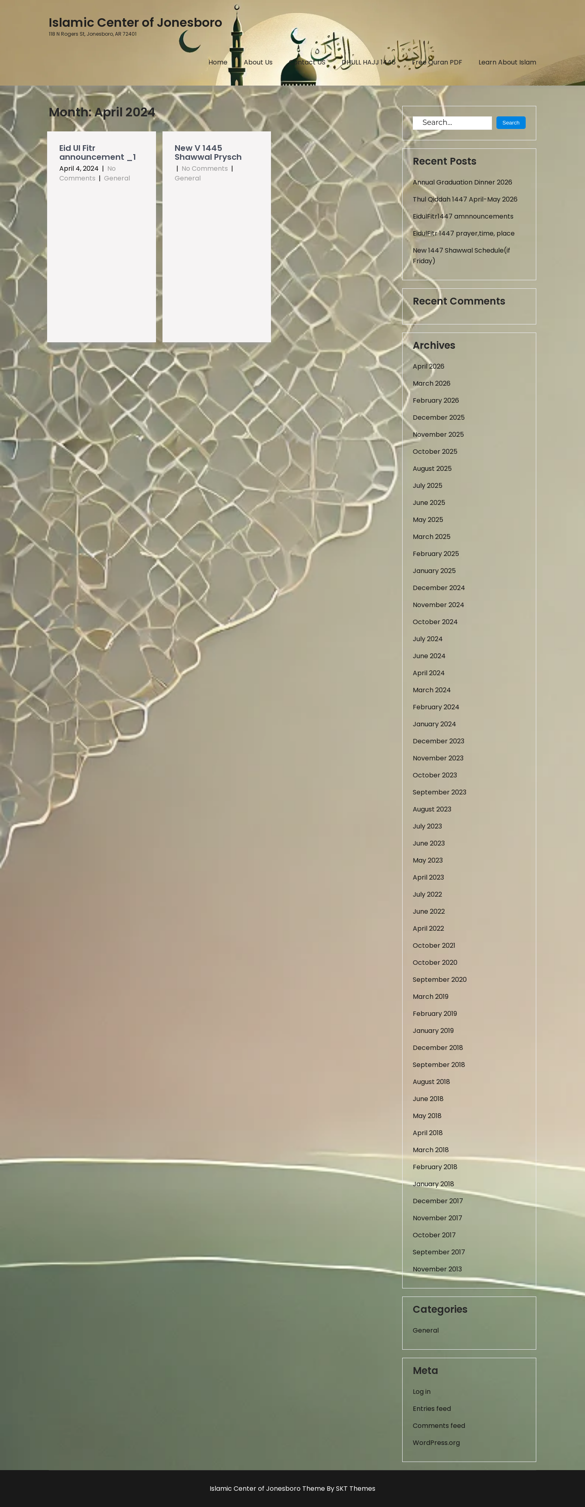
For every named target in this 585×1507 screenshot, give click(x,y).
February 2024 (436, 707)
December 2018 (438, 1047)
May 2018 (427, 1116)
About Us (258, 62)
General (117, 178)
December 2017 (438, 1201)
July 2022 (427, 894)
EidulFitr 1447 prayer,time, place (464, 233)
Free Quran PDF (437, 62)
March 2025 (432, 536)
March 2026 (432, 383)
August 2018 (431, 1081)
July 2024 (428, 639)
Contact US (307, 62)
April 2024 (429, 673)
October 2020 (435, 962)
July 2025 (427, 485)
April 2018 (428, 1133)
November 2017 (437, 1218)
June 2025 (429, 502)
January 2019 (433, 1030)
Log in (422, 1391)
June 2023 (429, 843)
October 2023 (435, 775)
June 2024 (429, 656)
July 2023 (427, 826)
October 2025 (435, 451)
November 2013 (437, 1269)
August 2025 (432, 468)
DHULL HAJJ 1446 (369, 62)
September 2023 (439, 792)
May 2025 (428, 519)
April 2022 (428, 928)
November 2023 (438, 758)
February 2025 (436, 553)
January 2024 (434, 724)
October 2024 (435, 622)
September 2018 (439, 1064)
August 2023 (432, 809)
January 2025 (434, 570)
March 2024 (432, 690)
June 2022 (429, 911)
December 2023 (438, 741)
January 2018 (433, 1184)
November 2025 (438, 434)
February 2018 (435, 1167)
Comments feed (439, 1425)
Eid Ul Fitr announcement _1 (97, 152)
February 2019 (435, 1013)
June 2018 (428, 1098)
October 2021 (434, 945)
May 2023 (428, 860)
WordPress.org (436, 1442)
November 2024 (438, 605)
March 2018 (431, 1150)
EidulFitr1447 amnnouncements (463, 216)
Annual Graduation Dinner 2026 (462, 182)
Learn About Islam (507, 62)
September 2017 (439, 1252)
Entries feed (432, 1408)
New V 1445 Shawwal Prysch (208, 152)
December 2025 (439, 417)
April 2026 (428, 366)
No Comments (87, 173)
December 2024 (439, 587)
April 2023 (428, 877)
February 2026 (436, 400)
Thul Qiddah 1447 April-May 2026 (465, 199)
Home (218, 62)
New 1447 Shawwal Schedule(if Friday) (461, 256)
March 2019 (430, 996)
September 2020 (440, 979)
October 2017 (434, 1235)
